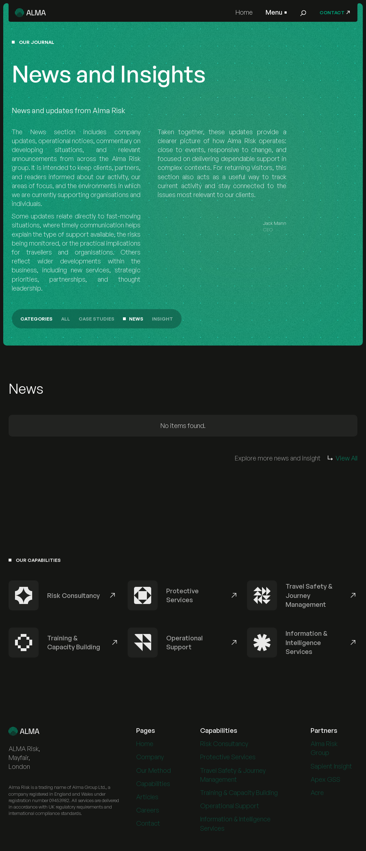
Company (150, 759)
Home (244, 12)
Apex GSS (325, 781)
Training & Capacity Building (239, 794)
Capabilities (153, 785)
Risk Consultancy (224, 746)
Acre (317, 794)
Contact (148, 825)
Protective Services (228, 759)
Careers (147, 812)
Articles (147, 798)
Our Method (153, 772)
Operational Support (229, 808)
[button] (276, 12)
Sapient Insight (331, 768)
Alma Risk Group (324, 750)
